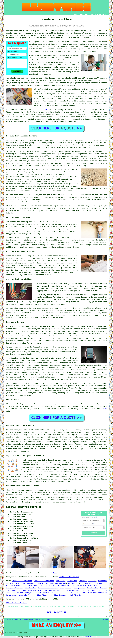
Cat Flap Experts (77, 595)
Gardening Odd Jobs (87, 581)
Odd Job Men (60, 583)
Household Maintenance (22, 581)
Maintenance (20, 583)
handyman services (31, 432)
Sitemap (7, 619)
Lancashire (66, 446)
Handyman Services (45, 583)
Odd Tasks (86, 590)
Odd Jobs (59, 593)
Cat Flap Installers (59, 595)
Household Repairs (14, 586)
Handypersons (87, 583)
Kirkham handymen (14, 430)
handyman (102, 119)
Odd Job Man (73, 583)
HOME (75, 14)
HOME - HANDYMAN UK (56, 612)
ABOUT (87, 14)
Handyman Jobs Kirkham (69, 577)
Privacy (105, 619)
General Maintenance (44, 593)
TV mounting (85, 435)
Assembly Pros (25, 595)
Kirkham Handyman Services (24, 507)
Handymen (31, 583)
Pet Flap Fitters (41, 595)
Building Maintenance (37, 590)
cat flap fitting (93, 437)
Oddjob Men (72, 581)
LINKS (81, 14)
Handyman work (12, 110)
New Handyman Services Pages (20, 619)
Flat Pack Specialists (76, 593)
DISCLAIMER (102, 14)
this (105, 409)
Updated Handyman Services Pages (40, 619)
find (13, 490)
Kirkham (44, 110)
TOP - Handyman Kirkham (16, 603)
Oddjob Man (60, 581)
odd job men (60, 117)
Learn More (88, 637)
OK (96, 637)
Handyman (28, 586)
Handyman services (59, 500)
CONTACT (93, 14)
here (32, 502)
